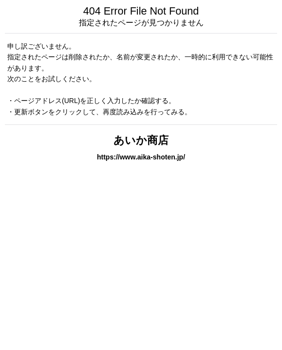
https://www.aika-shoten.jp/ (141, 157)
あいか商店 (141, 140)
